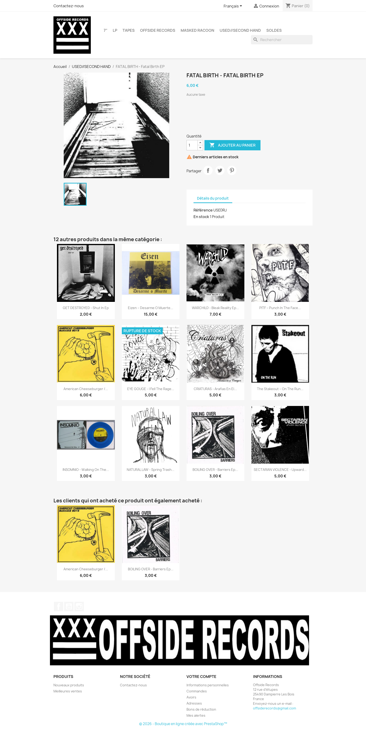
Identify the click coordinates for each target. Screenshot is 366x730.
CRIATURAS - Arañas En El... (215, 389)
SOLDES (274, 30)
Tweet (220, 170)
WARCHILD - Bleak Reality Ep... (215, 308)
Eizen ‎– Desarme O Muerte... (150, 308)
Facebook (58, 606)
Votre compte (201, 676)
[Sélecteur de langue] (234, 6)
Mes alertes (196, 715)
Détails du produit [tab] (213, 198)
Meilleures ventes (67, 691)
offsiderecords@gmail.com (274, 708)
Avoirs (191, 697)
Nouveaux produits (68, 685)
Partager (208, 170)
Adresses (194, 703)
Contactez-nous (68, 5)
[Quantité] (192, 145)
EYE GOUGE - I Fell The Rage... (150, 389)
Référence (203, 210)
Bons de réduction (201, 709)
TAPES (129, 30)
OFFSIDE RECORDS (157, 30)
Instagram (79, 606)
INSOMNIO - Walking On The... (86, 469)
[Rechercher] (282, 39)
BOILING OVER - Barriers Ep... (215, 469)
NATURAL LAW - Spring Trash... (150, 469)
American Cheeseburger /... (85, 389)
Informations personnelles (208, 685)
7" (105, 30)
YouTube (69, 606)
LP (115, 30)
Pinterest (231, 170)
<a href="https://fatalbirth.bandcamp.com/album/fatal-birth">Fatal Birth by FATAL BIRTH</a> (250, 113)
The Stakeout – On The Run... (280, 389)
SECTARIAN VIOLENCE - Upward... (280, 469)
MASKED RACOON (197, 30)
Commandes (197, 691)
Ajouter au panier (232, 145)
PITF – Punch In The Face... (280, 308)
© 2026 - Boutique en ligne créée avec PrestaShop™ (183, 723)
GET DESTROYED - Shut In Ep (86, 308)
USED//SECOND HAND (240, 30)
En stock (201, 216)
